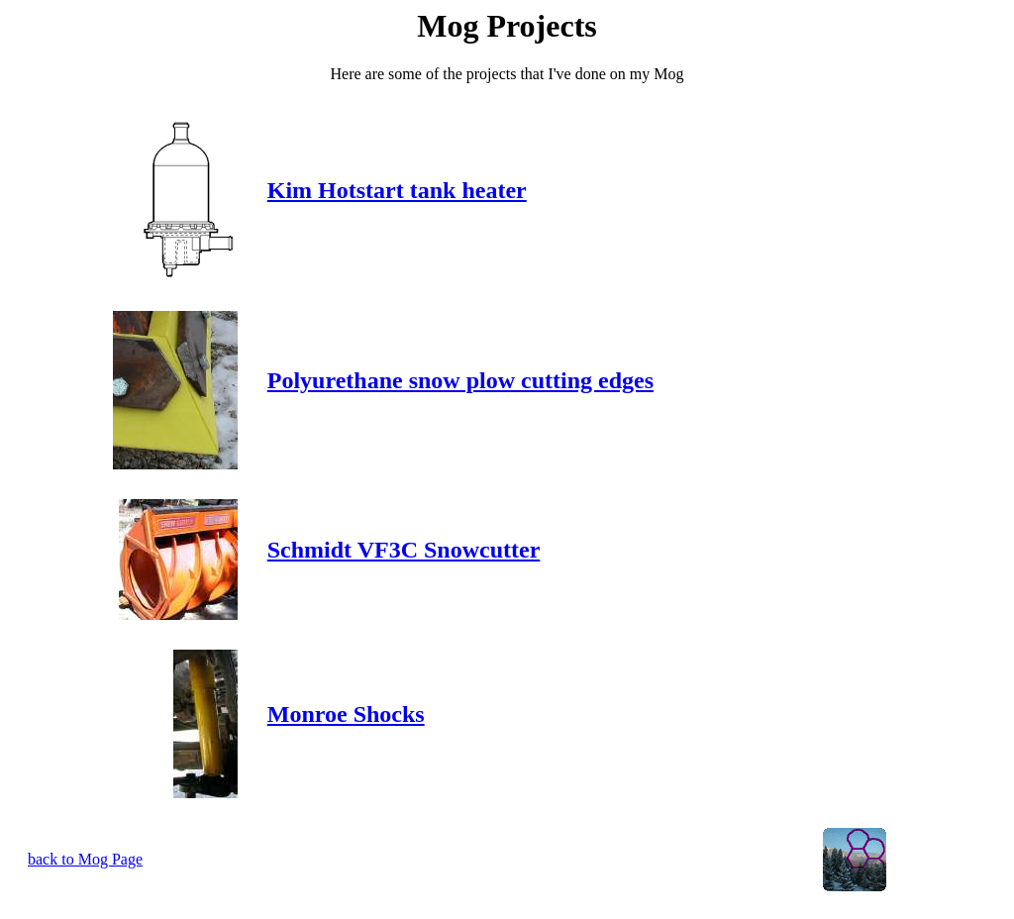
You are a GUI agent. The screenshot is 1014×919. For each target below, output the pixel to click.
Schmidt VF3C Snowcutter (404, 549)
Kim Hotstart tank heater (397, 190)
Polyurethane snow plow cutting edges (460, 380)
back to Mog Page (85, 859)
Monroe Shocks (346, 714)
